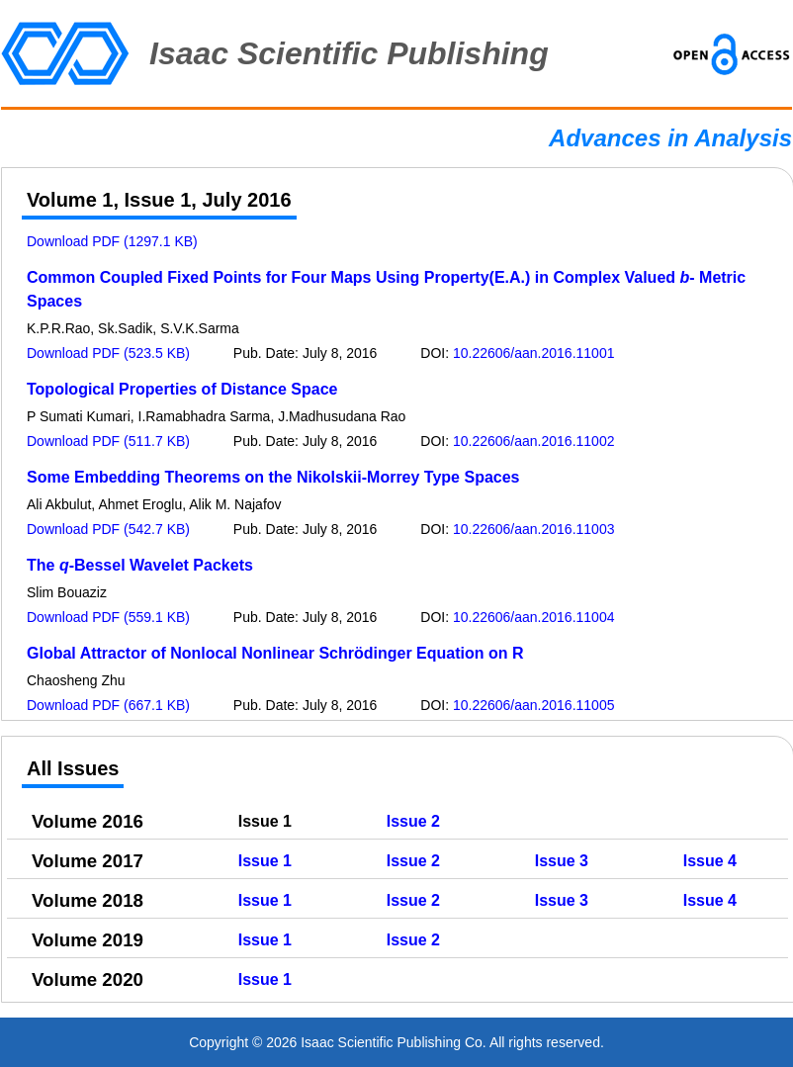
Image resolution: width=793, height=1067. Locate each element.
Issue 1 (265, 860)
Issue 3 (561, 860)
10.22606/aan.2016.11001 (534, 353)
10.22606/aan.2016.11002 (534, 441)
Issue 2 (413, 821)
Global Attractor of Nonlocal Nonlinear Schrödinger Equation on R (275, 653)
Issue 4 (710, 860)
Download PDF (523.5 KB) (108, 353)
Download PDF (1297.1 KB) (112, 241)
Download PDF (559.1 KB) (108, 617)
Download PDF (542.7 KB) (108, 529)
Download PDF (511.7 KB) (108, 441)
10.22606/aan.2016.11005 (534, 705)
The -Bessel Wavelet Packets (140, 565)
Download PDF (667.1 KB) (108, 705)
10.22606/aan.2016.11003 (534, 529)
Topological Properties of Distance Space (182, 389)
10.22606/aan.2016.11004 (534, 617)
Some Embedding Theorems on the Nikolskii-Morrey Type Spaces (273, 477)
